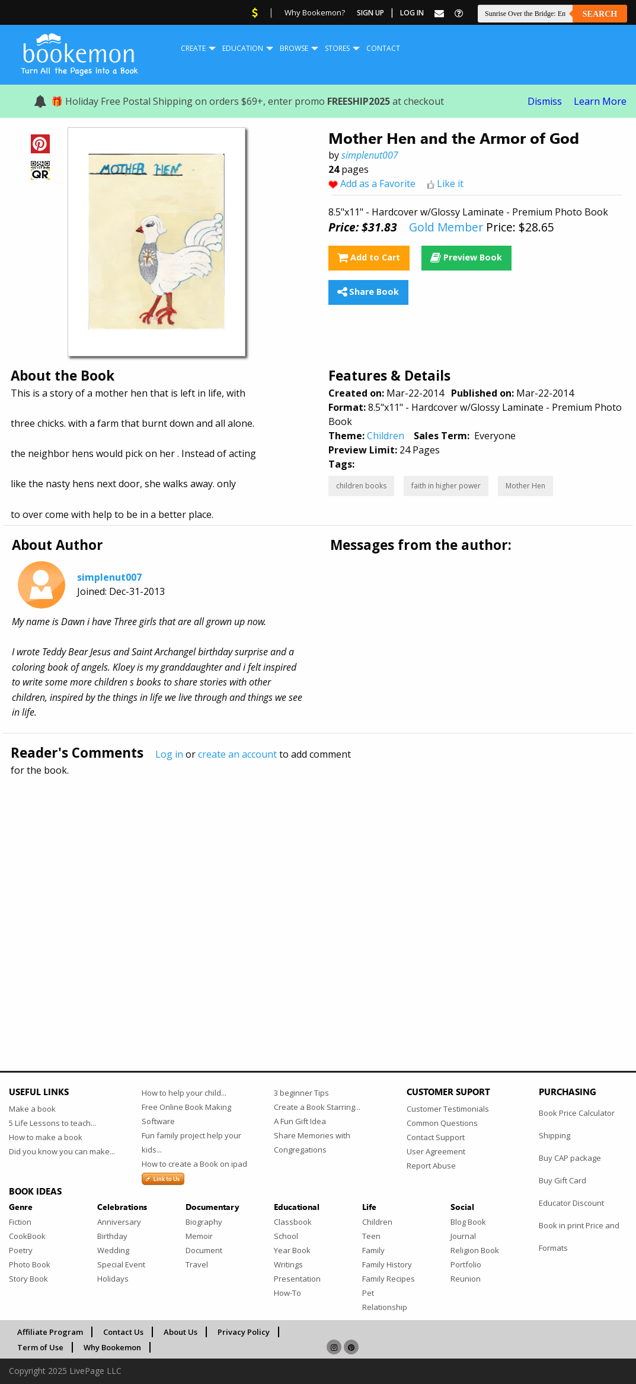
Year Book (292, 1250)
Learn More (600, 101)
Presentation (297, 1278)
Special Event (121, 1264)
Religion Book (474, 1250)
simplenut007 (369, 155)
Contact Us (123, 1332)
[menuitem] (193, 48)
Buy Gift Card (562, 1180)
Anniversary (119, 1221)
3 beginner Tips (301, 1092)
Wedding (113, 1250)
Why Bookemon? (315, 12)
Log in (169, 754)
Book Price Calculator (577, 1113)
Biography (204, 1221)
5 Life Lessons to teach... (52, 1123)
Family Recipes (388, 1278)
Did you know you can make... (62, 1151)
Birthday (112, 1236)
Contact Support (436, 1137)
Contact (383, 48)
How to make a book (45, 1137)
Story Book (28, 1278)
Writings (288, 1264)
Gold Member (446, 227)
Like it (450, 183)
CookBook (27, 1236)
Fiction (20, 1221)
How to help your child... (184, 1092)
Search (600, 13)
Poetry (21, 1250)
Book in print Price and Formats (579, 1236)
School (286, 1236)
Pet (368, 1293)
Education (242, 48)
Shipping (554, 1135)
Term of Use (40, 1347)
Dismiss (545, 101)
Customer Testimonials (448, 1108)
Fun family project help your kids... (191, 1142)
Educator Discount (571, 1203)
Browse (294, 48)
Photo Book (29, 1264)
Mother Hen (525, 486)
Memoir (199, 1236)
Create (193, 48)
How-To (287, 1293)
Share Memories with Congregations (312, 1142)
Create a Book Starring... (317, 1107)
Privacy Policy (244, 1332)
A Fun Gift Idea (300, 1121)
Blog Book (468, 1221)
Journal (463, 1236)
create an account (237, 754)
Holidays (113, 1278)
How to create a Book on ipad (194, 1163)
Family (373, 1250)
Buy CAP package (570, 1158)
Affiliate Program (50, 1332)
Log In (412, 13)
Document (204, 1250)
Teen (371, 1236)
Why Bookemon (112, 1347)
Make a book (32, 1108)
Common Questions (442, 1123)
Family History (387, 1264)
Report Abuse (431, 1165)
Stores (337, 48)
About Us (180, 1332)
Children (385, 435)
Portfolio (465, 1264)
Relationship (384, 1307)
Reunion (465, 1278)
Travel (197, 1264)
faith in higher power (446, 486)
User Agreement (436, 1151)
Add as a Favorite (378, 183)
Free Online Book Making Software (186, 1114)
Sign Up (370, 13)
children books (361, 486)
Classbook (293, 1221)
